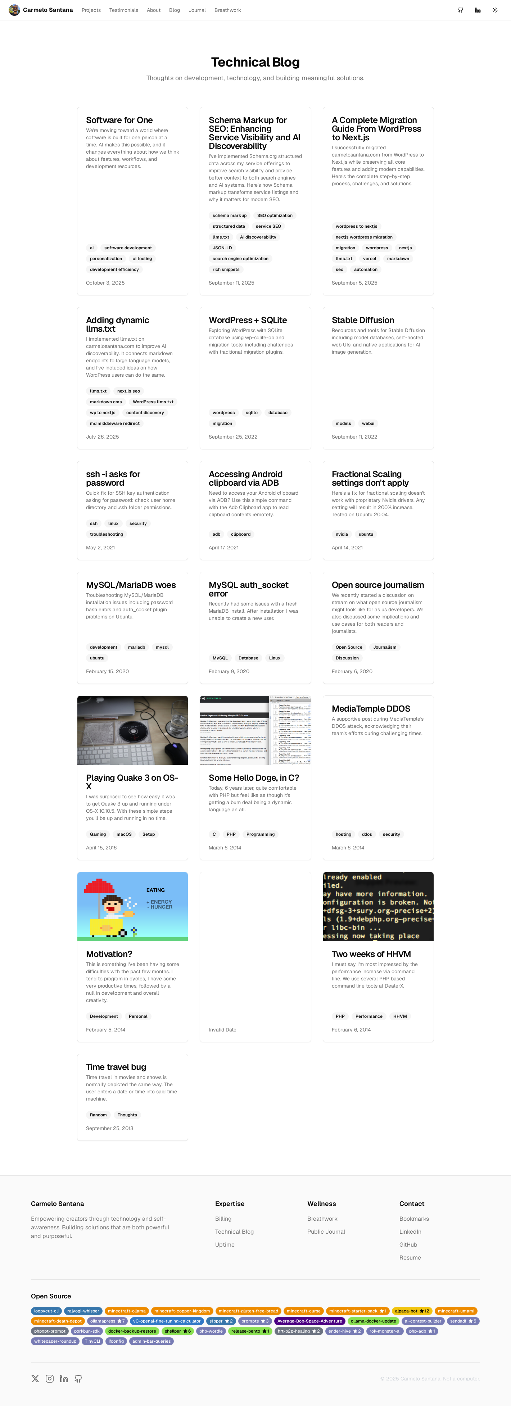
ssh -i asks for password (113, 478)
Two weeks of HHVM (371, 954)
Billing (223, 1219)
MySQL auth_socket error (248, 589)
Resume (410, 1257)
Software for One (119, 120)
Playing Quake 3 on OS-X (132, 782)
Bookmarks (414, 1219)
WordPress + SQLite (248, 320)
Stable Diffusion (363, 320)
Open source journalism (378, 584)
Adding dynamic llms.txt (117, 324)
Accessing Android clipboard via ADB (245, 478)
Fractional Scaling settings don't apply (370, 478)
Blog (174, 10)
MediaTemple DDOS (371, 708)
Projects (91, 10)
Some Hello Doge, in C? (254, 777)
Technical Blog (234, 1231)
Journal (197, 10)
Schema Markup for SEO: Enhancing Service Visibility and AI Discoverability (254, 132)
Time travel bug (116, 1066)
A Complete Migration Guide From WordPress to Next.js (376, 128)
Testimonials (123, 10)
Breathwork (227, 10)
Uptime (225, 1244)
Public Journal (326, 1231)
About (153, 10)
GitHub (408, 1244)
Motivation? (109, 954)
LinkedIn (410, 1231)
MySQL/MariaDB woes (131, 584)
